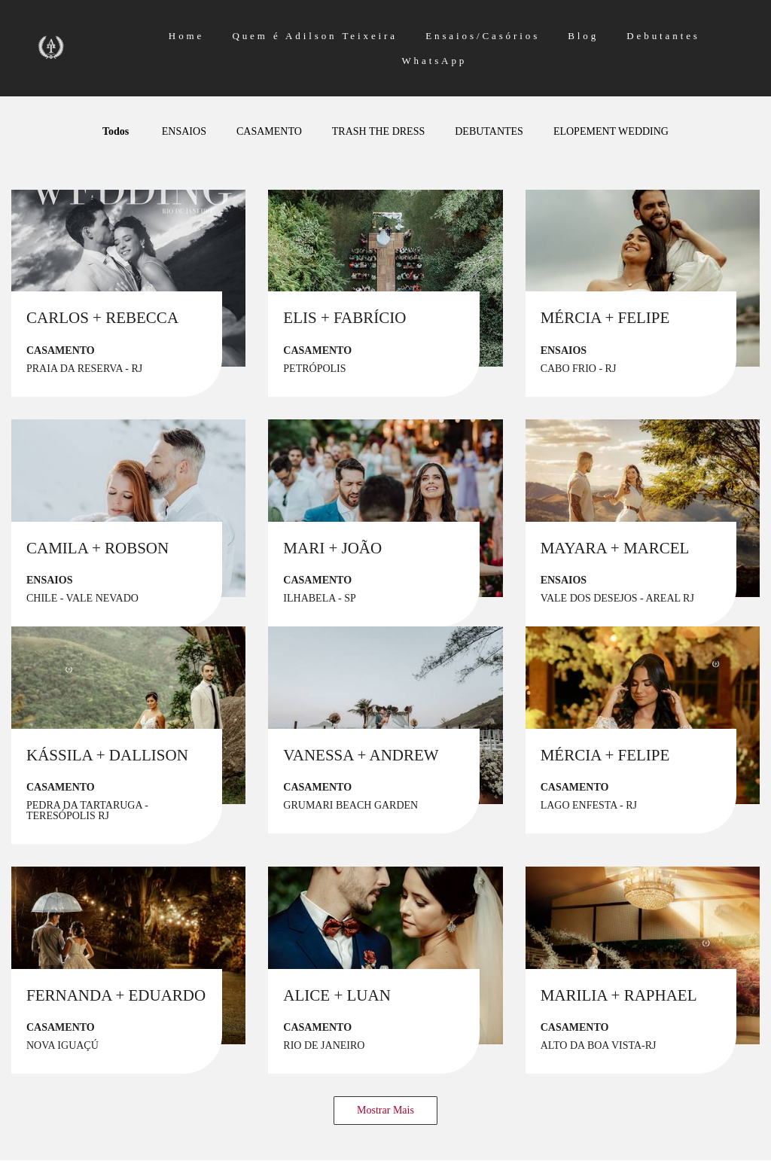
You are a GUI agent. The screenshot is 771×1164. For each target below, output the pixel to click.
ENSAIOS (184, 131)
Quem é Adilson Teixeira (315, 35)
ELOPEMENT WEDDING (611, 131)
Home (186, 35)
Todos (115, 131)
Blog (583, 35)
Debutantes (662, 35)
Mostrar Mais (385, 1110)
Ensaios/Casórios (482, 35)
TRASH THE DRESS (378, 131)
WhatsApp (434, 60)
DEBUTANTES (489, 131)
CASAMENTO (269, 131)
